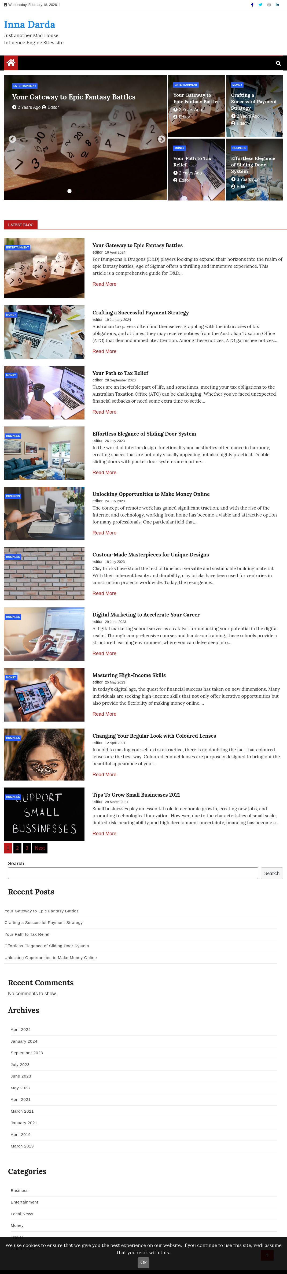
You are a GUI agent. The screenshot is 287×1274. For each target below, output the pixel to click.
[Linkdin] (277, 5)
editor (50, 107)
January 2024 (22, 1027)
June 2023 (19, 1062)
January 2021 (22, 1109)
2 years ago (26, 107)
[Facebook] (253, 5)
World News (20, 1235)
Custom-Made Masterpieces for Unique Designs (151, 546)
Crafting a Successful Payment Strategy (254, 101)
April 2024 (19, 1015)
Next (160, 137)
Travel (15, 1223)
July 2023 (18, 1051)
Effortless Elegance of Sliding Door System (253, 164)
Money (237, 84)
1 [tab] (69, 191)
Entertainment (24, 85)
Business (239, 148)
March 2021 (20, 1097)
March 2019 (20, 1132)
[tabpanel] (85, 137)
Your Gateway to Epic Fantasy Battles (73, 96)
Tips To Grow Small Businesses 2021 (136, 782)
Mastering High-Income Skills (129, 664)
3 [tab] (85, 191)
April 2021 (19, 1085)
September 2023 (25, 1039)
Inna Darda (29, 24)
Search (16, 850)
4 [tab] (93, 191)
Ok (143, 1262)
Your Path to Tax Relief (120, 369)
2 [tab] (77, 191)
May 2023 (18, 1074)
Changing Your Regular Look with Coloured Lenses (154, 723)
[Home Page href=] (11, 64)
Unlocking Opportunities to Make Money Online (151, 487)
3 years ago (245, 179)
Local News (20, 1200)
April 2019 (19, 1121)
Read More (104, 284)
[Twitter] (261, 5)
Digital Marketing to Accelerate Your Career (146, 605)
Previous (10, 137)
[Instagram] (269, 5)
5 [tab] (101, 191)
